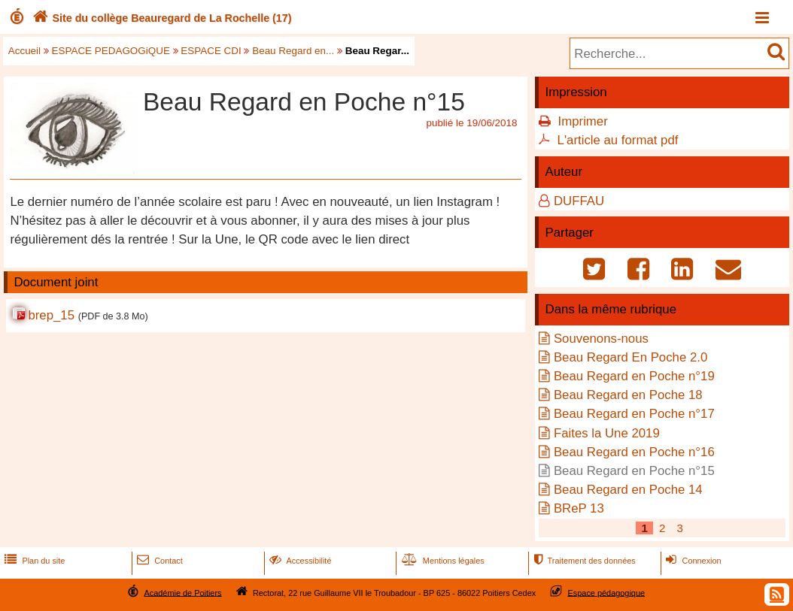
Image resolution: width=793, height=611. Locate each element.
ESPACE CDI (211, 50)
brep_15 (51, 315)
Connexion (692, 560)
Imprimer (583, 121)
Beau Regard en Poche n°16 (634, 452)
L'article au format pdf (618, 140)
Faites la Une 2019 (607, 433)
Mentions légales (442, 560)
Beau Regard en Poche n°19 (634, 376)
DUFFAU (579, 201)
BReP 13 (579, 508)
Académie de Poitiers (182, 592)
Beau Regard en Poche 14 (628, 489)
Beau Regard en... (293, 50)
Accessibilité (299, 560)
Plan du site (33, 560)
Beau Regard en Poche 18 (628, 395)
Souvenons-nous (601, 338)
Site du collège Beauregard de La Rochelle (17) (160, 18)
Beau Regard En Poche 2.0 (630, 357)
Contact (158, 560)
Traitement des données (582, 560)
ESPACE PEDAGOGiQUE (111, 50)
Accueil (24, 50)
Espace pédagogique (607, 592)
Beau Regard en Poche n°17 (634, 414)
